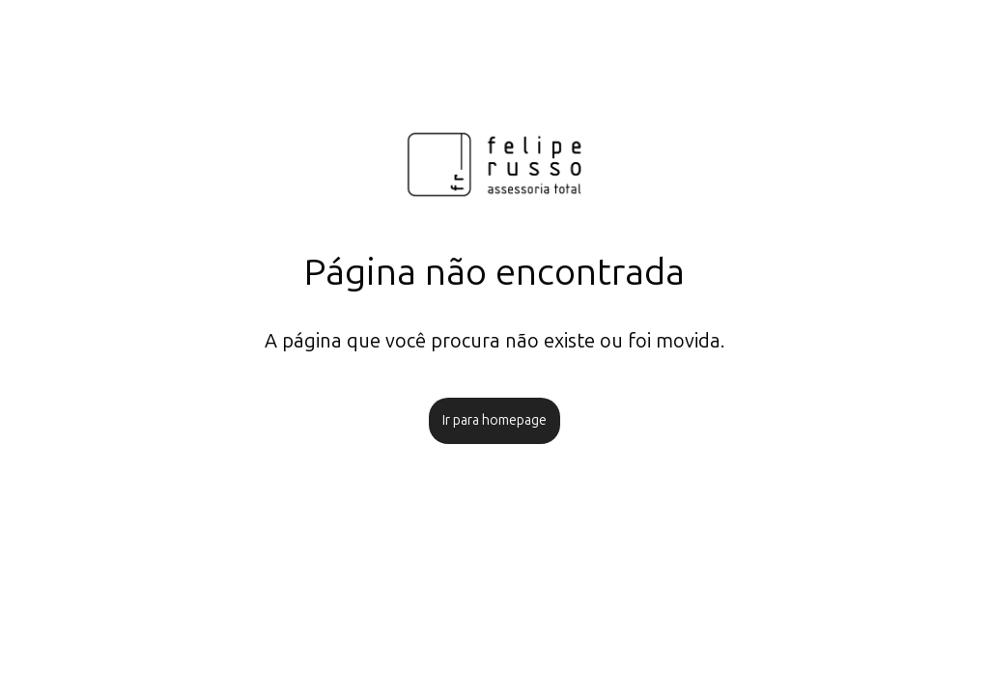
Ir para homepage (494, 420)
